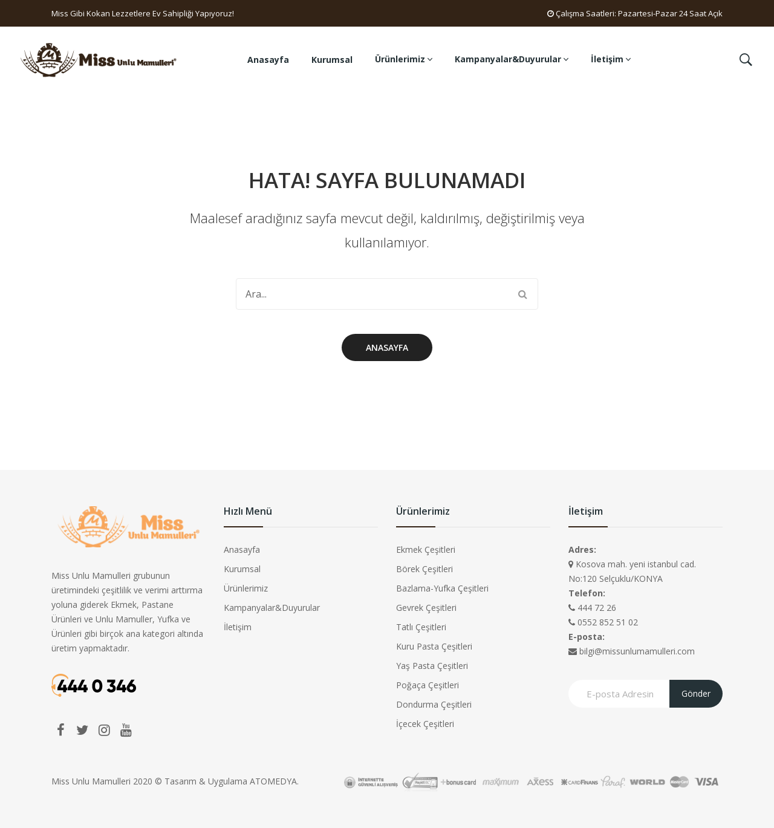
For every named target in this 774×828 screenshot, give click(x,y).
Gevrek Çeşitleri (426, 607)
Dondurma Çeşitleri (434, 704)
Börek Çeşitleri (424, 569)
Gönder (696, 693)
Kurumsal (242, 569)
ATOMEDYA (273, 781)
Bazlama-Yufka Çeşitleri (442, 588)
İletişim (238, 627)
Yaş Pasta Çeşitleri (432, 665)
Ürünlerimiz (246, 588)
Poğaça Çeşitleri (427, 685)
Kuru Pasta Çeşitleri (434, 646)
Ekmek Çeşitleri (425, 549)
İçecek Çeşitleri (425, 723)
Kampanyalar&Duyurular (272, 607)
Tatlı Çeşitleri (421, 627)
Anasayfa (387, 347)
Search (522, 294)
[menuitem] (268, 60)
